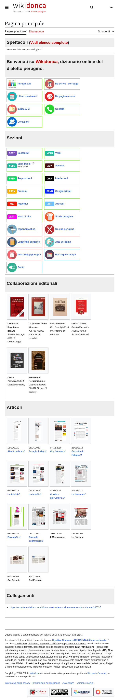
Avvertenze (68, 683)
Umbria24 (12, 494)
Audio (21, 267)
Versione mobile (85, 683)
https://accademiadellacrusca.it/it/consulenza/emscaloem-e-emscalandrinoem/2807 (54, 607)
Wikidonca (47, 61)
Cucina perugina (64, 229)
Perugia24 (12, 537)
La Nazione (78, 494)
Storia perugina (64, 216)
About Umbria (14, 451)
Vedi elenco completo (49, 42)
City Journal (56, 451)
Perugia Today (36, 451)
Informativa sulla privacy (17, 683)
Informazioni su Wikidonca (46, 683)
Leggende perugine (29, 241)
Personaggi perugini (29, 254)
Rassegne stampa (65, 254)
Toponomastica (26, 229)
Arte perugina (63, 241)
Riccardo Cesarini (96, 673)
